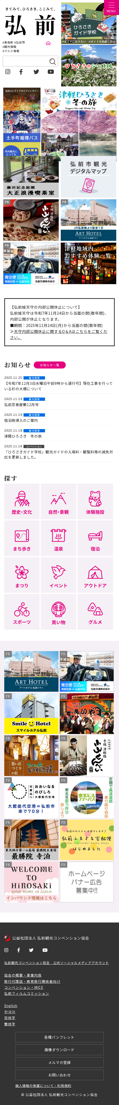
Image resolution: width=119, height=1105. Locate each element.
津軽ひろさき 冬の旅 (23, 436)
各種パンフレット (59, 1037)
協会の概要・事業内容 (23, 975)
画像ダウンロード (59, 1049)
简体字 (10, 1017)
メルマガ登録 (59, 1062)
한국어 (10, 1011)
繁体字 (10, 1023)
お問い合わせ (59, 1074)
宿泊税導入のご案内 (21, 420)
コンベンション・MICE (23, 987)
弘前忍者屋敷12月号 (21, 404)
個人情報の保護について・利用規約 (43, 1085)
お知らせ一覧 (50, 365)
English (11, 1005)
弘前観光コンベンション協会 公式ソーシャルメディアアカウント (56, 962)
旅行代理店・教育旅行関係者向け (32, 981)
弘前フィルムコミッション (26, 993)
